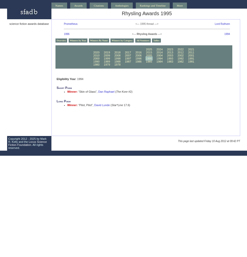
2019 (107, 52)
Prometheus (71, 24)
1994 (227, 34)
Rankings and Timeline (153, 5)
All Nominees (143, 40)
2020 (96, 52)
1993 (170, 58)
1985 (149, 61)
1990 (96, 61)
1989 (107, 61)
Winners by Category (122, 40)
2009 (107, 55)
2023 (170, 49)
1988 (117, 61)
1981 (191, 61)
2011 (191, 52)
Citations (99, 5)
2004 (160, 55)
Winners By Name (99, 40)
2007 (128, 55)
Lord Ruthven (222, 24)
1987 (128, 61)
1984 (160, 61)
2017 (128, 52)
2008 (117, 55)
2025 (149, 49)
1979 (107, 64)
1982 (181, 61)
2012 (181, 52)
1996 (66, 34)
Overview (61, 40)
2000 (96, 58)
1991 (191, 58)
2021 (191, 49)
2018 (117, 52)
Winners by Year (78, 40)
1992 (181, 58)
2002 (181, 55)
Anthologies (122, 5)
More (180, 5)
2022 (181, 49)
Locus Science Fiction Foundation (27, 143)
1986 (138, 61)
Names (59, 5)
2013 (170, 52)
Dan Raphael (106, 91)
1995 (149, 58)
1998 (117, 58)
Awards (78, 5)
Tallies (156, 40)
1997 (128, 58)
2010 (96, 55)
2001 (191, 55)
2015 (149, 52)
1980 (96, 64)
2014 (160, 52)
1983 (170, 61)
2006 (138, 55)
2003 (170, 55)
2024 (160, 49)
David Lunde (102, 105)
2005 (149, 55)
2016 (138, 52)
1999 (107, 58)
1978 (117, 64)
